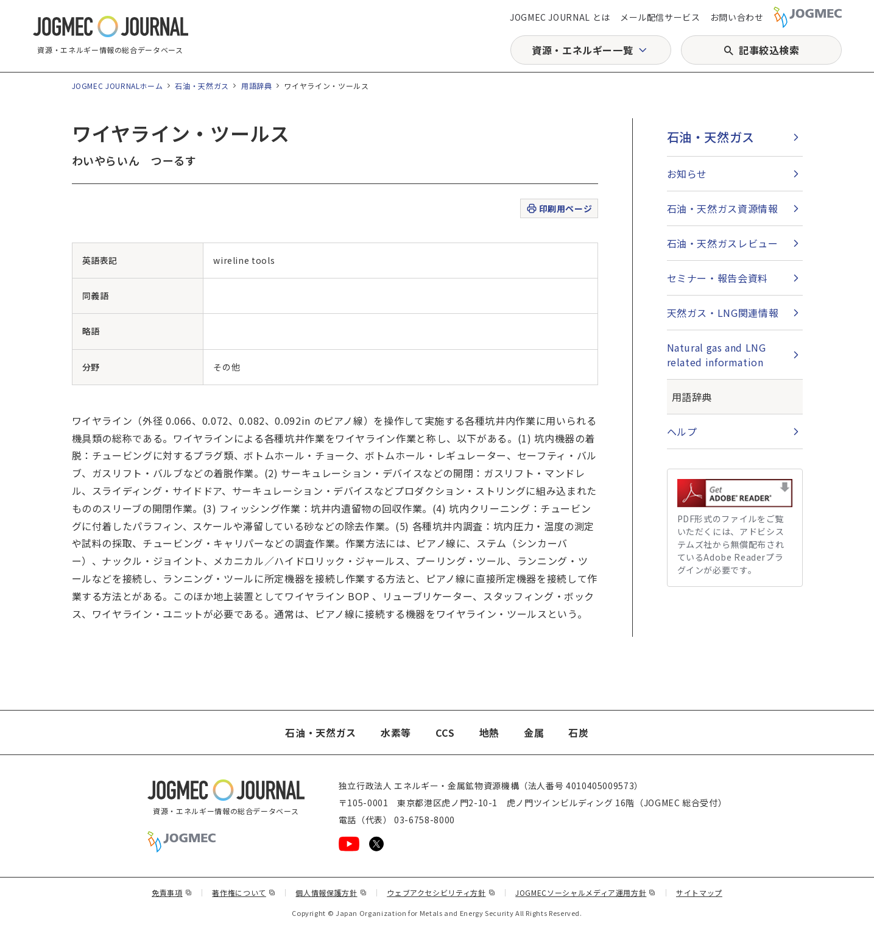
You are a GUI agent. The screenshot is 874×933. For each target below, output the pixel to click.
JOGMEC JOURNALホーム (117, 85)
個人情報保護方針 (331, 892)
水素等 (396, 732)
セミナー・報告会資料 (717, 278)
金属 (534, 732)
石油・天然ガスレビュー (722, 243)
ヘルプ (682, 431)
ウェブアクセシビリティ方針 (441, 892)
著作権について (243, 892)
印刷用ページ (559, 208)
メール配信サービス (660, 17)
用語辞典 (256, 85)
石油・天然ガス (201, 85)
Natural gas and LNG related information (716, 354)
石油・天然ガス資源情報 (722, 208)
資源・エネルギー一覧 (582, 50)
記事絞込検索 (769, 50)
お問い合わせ (737, 17)
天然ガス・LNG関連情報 (723, 312)
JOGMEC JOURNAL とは (560, 17)
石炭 (578, 732)
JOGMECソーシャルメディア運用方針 (585, 892)
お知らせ (687, 173)
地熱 (489, 732)
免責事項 (172, 892)
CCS (445, 732)
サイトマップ (699, 892)
